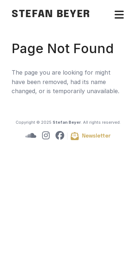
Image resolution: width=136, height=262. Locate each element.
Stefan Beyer (51, 14)
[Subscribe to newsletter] (90, 136)
